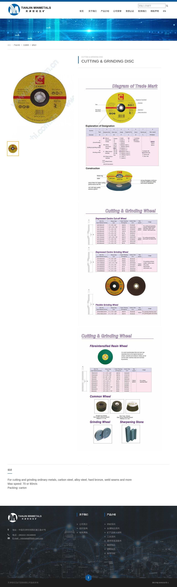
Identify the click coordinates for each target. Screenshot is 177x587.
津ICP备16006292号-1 (160, 583)
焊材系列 (111, 524)
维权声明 (155, 11)
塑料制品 (111, 549)
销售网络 (83, 532)
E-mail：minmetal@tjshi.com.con (25, 538)
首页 (82, 11)
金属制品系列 (113, 528)
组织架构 (83, 528)
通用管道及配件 (114, 541)
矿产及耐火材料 (114, 532)
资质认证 (130, 11)
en (164, 11)
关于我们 (92, 11)
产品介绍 (105, 11)
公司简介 (83, 524)
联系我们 (142, 11)
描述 (10, 470)
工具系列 (111, 536)
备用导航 (111, 553)
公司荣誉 (117, 11)
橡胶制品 (111, 545)
